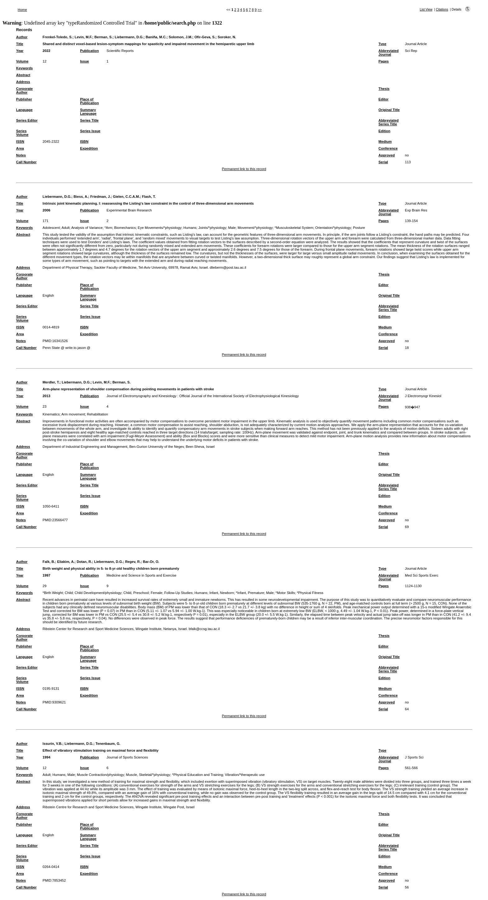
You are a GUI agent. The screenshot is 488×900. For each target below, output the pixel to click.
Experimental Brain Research (129, 210)
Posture (359, 228)
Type (382, 44)
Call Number (26, 162)
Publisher (24, 99)
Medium (385, 141)
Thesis (383, 88)
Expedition (89, 148)
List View (426, 9)
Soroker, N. (227, 37)
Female (156, 593)
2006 (46, 210)
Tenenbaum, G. (108, 743)
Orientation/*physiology (333, 228)
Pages (383, 61)
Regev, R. (133, 562)
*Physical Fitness (310, 593)
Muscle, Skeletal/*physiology (148, 775)
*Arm (108, 228)
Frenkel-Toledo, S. (58, 37)
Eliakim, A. (65, 562)
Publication (89, 51)
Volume (22, 61)
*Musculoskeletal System (293, 228)
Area (20, 148)
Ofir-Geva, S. (205, 37)
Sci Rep (411, 51)
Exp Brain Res (416, 210)
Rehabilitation (97, 414)
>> (260, 10)
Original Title (389, 110)
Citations (442, 9)
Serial (383, 162)
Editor (383, 99)
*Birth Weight (53, 593)
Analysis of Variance (87, 228)
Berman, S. (103, 37)
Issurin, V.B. (53, 743)
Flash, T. (149, 196)
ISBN (84, 141)
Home (22, 10)
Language (24, 110)
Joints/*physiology (212, 228)
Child (69, 593)
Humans (189, 228)
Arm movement (73, 414)
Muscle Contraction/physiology (100, 775)
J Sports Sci (414, 757)
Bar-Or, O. (151, 562)
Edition (384, 131)
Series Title (89, 120)
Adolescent (51, 228)
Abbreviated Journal (388, 52)
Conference (388, 148)
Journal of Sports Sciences (127, 757)
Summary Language (88, 111)
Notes (21, 155)
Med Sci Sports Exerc (422, 575)
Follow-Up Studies (178, 593)
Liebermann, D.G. (129, 37)
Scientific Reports (120, 51)
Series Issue (90, 131)
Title (19, 44)
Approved (386, 155)
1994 (46, 757)
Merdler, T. (51, 382)
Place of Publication (89, 101)
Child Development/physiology (98, 593)
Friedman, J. (100, 196)
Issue (84, 61)
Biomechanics (125, 228)
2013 (46, 396)
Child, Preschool (136, 593)
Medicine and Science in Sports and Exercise (141, 575)
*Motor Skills (285, 593)
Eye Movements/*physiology (160, 228)
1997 (46, 575)
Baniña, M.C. (156, 37)
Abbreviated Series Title (388, 122)
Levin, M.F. (83, 37)
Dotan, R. (84, 562)
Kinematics (51, 414)
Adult (66, 228)
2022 (46, 51)
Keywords (24, 68)
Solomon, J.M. (180, 37)
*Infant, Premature (250, 593)
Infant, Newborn (221, 593)
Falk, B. (49, 562)
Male (232, 228)
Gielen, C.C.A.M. (126, 196)
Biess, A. (80, 196)
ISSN (20, 141)
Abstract (23, 75)
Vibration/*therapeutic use (245, 775)
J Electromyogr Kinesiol (423, 396)
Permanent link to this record (244, 169)
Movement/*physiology (255, 228)
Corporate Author (24, 90)
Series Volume (22, 133)
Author (22, 37)
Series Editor (27, 120)
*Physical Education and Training (197, 775)
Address (23, 82)
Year (20, 51)
